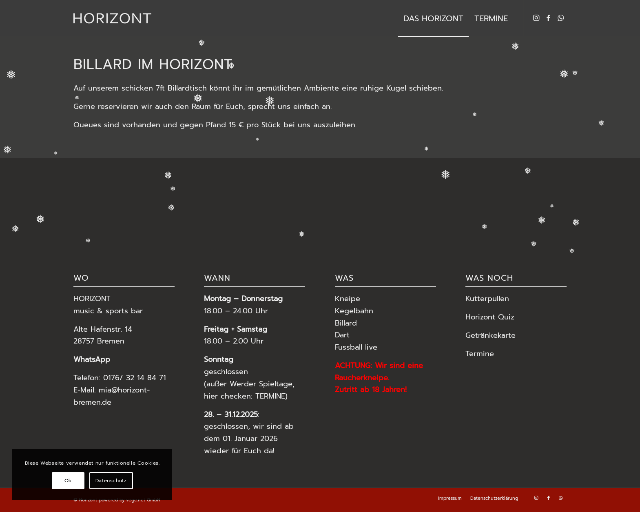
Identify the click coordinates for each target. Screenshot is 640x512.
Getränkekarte (490, 335)
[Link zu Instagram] (536, 18)
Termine (481, 353)
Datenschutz (111, 480)
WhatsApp (91, 359)
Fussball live (356, 347)
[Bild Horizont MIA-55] (586, 200)
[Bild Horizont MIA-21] (373, 200)
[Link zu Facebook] (549, 18)
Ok (68, 480)
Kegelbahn (354, 311)
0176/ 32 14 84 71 (134, 377)
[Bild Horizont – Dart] (159, 200)
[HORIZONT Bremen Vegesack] (112, 18)
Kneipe (347, 298)
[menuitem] (433, 18)
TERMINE (270, 396)
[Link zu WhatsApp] (561, 18)
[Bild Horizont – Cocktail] (480, 200)
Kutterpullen (487, 298)
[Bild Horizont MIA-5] (266, 200)
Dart (342, 335)
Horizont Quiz (489, 317)
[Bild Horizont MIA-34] (53, 200)
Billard (346, 323)
